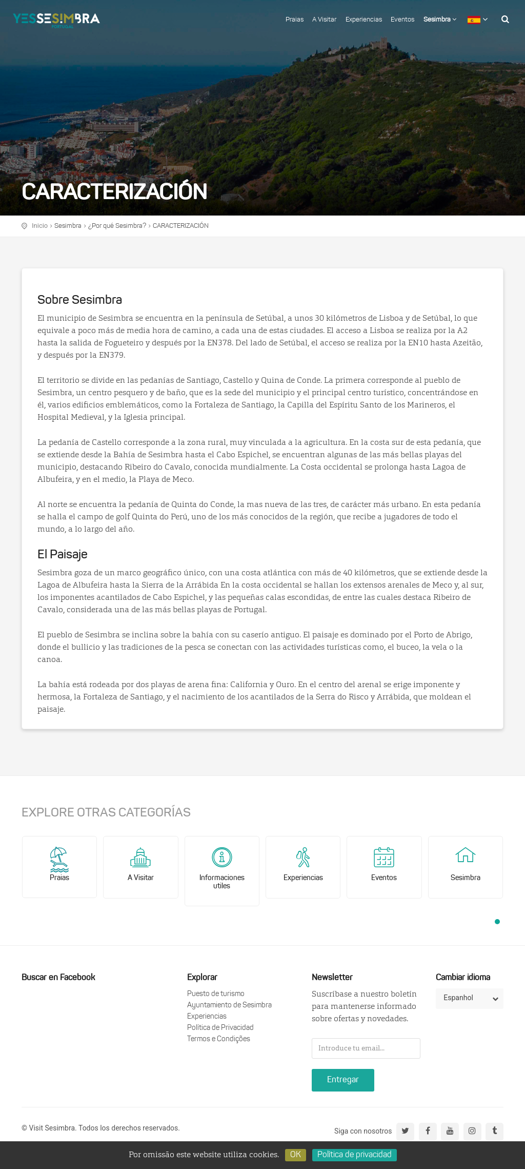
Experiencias (364, 19)
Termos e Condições (218, 1039)
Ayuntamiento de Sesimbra (229, 1005)
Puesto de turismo (216, 994)
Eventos (402, 19)
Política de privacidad (354, 1155)
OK (295, 1155)
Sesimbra (439, 19)
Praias (295, 19)
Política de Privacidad (220, 1028)
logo (56, 18)
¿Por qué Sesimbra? (117, 226)
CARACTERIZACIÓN (181, 226)
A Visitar (324, 19)
